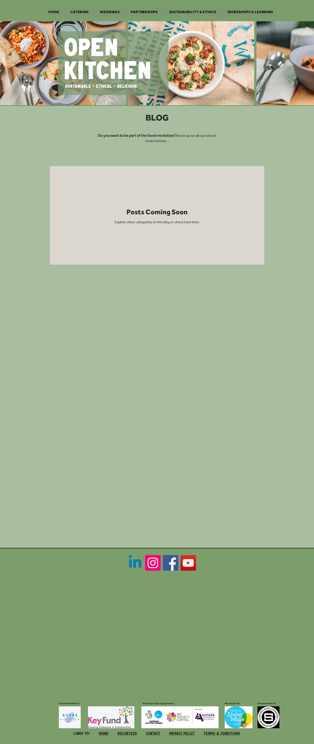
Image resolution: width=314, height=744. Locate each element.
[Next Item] (309, 63)
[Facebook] (170, 563)
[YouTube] (188, 563)
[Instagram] (153, 563)
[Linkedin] (135, 563)
